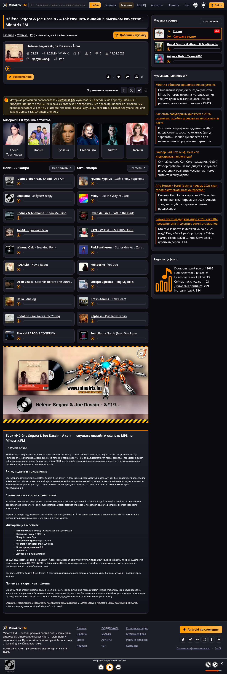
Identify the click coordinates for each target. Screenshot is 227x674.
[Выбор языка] (195, 5)
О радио (82, 634)
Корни (38, 150)
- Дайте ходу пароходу (117, 179)
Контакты (132, 645)
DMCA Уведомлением (44, 111)
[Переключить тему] (203, 5)
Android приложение (200, 629)
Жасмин (137, 150)
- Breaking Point (36, 247)
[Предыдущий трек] (101, 667)
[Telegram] (190, 639)
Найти (95, 5)
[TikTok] (183, 639)
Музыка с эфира (136, 634)
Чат (187, 5)
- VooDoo (104, 265)
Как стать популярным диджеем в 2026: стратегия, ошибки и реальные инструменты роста (187, 118)
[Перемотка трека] (80, 68)
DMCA (218, 648)
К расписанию (211, 21)
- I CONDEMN (36, 333)
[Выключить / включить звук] (208, 665)
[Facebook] (211, 639)
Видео (80, 639)
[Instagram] (204, 639)
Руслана (63, 150)
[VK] (219, 639)
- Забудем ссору (34, 196)
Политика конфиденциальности (193, 648)
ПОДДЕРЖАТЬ (109, 628)
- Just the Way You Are (110, 196)
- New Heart (108, 299)
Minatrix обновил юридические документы (186, 85)
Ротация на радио (137, 628)
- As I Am (41, 179)
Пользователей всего (189, 268)
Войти (216, 5)
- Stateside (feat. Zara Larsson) (122, 247)
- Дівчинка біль (32, 230)
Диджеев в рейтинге (188, 286)
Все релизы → (62, 168)
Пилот (177, 31)
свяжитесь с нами (108, 107)
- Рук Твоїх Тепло (109, 316)
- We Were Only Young (38, 316)
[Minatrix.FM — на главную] (15, 5)
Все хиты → (138, 168)
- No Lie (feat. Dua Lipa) (114, 333)
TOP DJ (141, 5)
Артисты (157, 5)
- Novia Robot (32, 265)
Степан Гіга (88, 150)
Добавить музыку (131, 35)
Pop (32, 35)
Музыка (126, 5)
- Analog (26, 299)
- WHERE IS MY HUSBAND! (112, 230)
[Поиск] (64, 5)
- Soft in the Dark (112, 213)
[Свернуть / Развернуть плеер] (220, 663)
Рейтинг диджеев (137, 639)
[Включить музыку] (110, 667)
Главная (110, 5)
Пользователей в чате (189, 273)
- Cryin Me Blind (41, 213)
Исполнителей (184, 290)
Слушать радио (184, 36)
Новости (173, 5)
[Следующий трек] (118, 667)
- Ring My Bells (112, 282)
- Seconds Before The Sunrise (45, 282)
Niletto (112, 150)
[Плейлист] (215, 665)
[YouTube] (197, 639)
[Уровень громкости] (213, 670)
